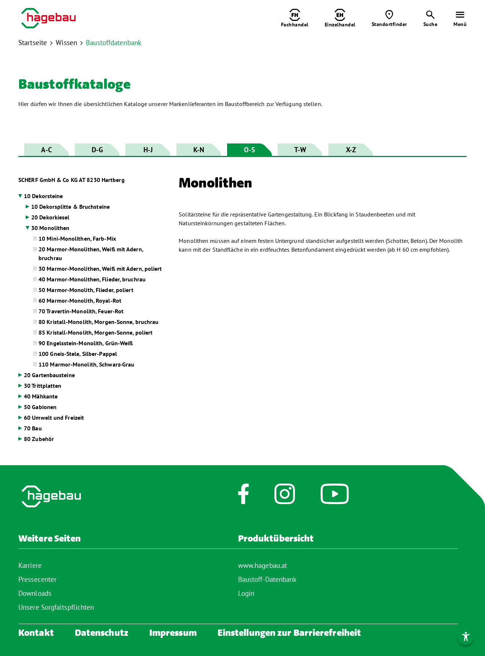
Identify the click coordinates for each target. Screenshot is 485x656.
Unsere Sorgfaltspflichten (56, 607)
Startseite (32, 42)
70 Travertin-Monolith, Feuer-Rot (81, 311)
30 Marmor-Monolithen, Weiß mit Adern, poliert (100, 268)
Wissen (66, 42)
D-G (97, 149)
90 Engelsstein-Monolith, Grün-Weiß (86, 343)
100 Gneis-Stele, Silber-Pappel (78, 353)
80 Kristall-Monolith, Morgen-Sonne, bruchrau (98, 321)
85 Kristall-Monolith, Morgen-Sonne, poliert (96, 332)
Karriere (30, 565)
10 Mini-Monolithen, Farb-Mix (77, 238)
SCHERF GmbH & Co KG (71, 179)
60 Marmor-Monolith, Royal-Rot (80, 300)
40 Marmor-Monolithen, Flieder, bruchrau (92, 279)
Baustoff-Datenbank (267, 579)
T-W (300, 149)
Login (246, 593)
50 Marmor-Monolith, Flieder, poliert (86, 290)
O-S (249, 149)
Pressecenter (37, 579)
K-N (198, 149)
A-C (46, 149)
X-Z (351, 149)
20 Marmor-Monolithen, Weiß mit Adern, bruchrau (91, 253)
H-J (148, 149)
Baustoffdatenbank (113, 42)
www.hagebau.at (262, 565)
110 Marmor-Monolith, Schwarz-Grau (86, 364)
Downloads (34, 593)
